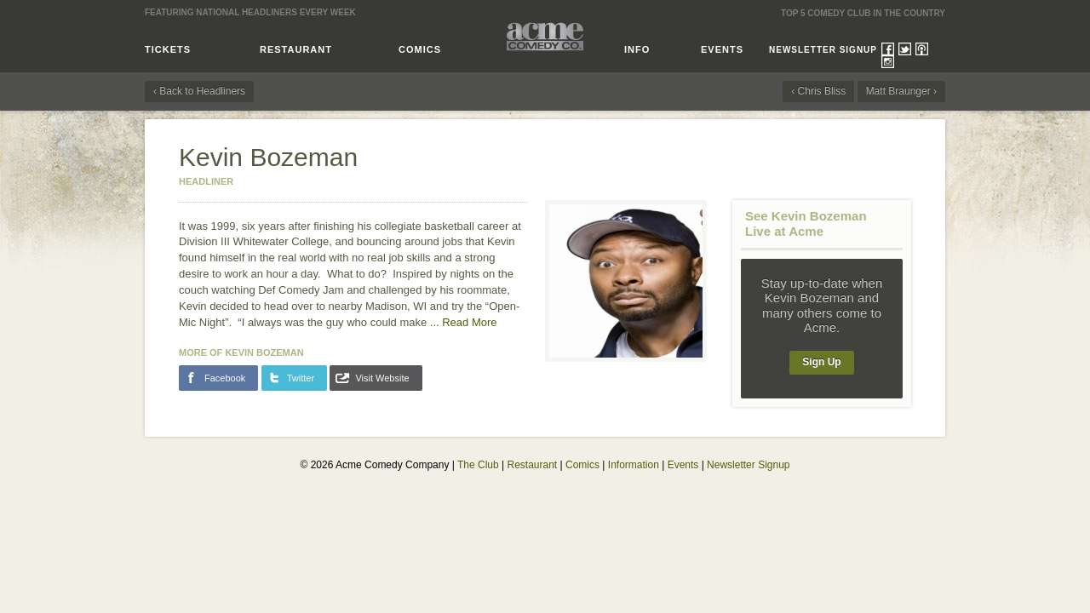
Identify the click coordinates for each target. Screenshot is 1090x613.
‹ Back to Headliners (199, 91)
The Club (478, 465)
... (463, 322)
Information (633, 465)
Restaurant (296, 49)
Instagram (887, 61)
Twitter (904, 49)
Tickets (168, 49)
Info (637, 49)
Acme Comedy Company (545, 36)
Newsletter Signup (823, 49)
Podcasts (921, 49)
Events (722, 49)
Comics (420, 49)
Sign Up (821, 362)
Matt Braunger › (901, 91)
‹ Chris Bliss (818, 91)
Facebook (887, 49)
